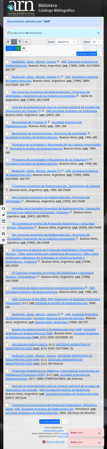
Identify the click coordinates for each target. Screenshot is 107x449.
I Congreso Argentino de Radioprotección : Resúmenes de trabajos (56, 186)
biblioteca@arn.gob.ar (53, 430)
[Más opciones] (93, 48)
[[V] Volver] (10, 48)
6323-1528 (63, 436)
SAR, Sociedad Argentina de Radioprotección (50, 290)
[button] (24, 48)
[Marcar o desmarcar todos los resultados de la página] (7, 53)
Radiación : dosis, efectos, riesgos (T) (36, 77)
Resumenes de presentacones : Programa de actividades (49, 133)
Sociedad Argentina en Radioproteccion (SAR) (51, 331)
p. (87, 53)
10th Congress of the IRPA (29, 299)
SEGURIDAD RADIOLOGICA (29, 344)
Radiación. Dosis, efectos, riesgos (34, 356)
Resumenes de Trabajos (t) (29, 122)
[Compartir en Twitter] (3, 215)
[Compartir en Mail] (3, 240)
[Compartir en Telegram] (3, 234)
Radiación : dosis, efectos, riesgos (34, 62)
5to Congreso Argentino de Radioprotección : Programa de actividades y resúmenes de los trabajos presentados (48, 94)
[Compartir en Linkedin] (3, 221)
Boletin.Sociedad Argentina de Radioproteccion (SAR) (47, 329)
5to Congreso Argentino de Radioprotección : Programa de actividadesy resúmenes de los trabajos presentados (48, 237)
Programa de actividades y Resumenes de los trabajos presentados (56, 144)
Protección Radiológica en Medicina (35, 371)
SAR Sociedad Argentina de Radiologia (71, 111)
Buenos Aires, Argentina (51, 322)
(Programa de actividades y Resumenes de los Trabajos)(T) (50, 160)
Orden (51, 41)
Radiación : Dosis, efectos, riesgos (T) (36, 171)
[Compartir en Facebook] (3, 209)
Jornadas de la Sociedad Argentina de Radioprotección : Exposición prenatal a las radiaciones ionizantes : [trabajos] (53, 210)
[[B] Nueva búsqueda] (18, 48)
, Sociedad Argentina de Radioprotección (68, 394)
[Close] (98, 33)
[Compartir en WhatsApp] (3, 227)
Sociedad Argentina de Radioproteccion (32, 137)
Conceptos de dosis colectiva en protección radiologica (48, 288)
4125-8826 (65, 433)
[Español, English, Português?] (27, 42)
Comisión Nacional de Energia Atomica (58, 318)
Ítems (87, 41)
